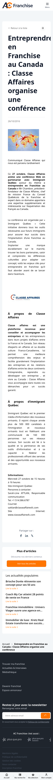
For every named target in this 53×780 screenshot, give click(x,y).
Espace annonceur (12, 690)
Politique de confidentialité (14, 757)
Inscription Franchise (12, 768)
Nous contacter (9, 764)
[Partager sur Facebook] (21, 535)
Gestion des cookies (11, 760)
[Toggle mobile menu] (47, 5)
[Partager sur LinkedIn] (26, 535)
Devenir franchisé (11, 686)
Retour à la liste (17, 28)
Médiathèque (9, 672)
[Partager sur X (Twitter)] (32, 535)
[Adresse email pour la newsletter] (21, 716)
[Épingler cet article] (43, 28)
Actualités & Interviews (14, 668)
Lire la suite (12, 588)
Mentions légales (10, 753)
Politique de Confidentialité (38, 722)
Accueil (6, 644)
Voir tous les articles (26, 563)
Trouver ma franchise (13, 664)
